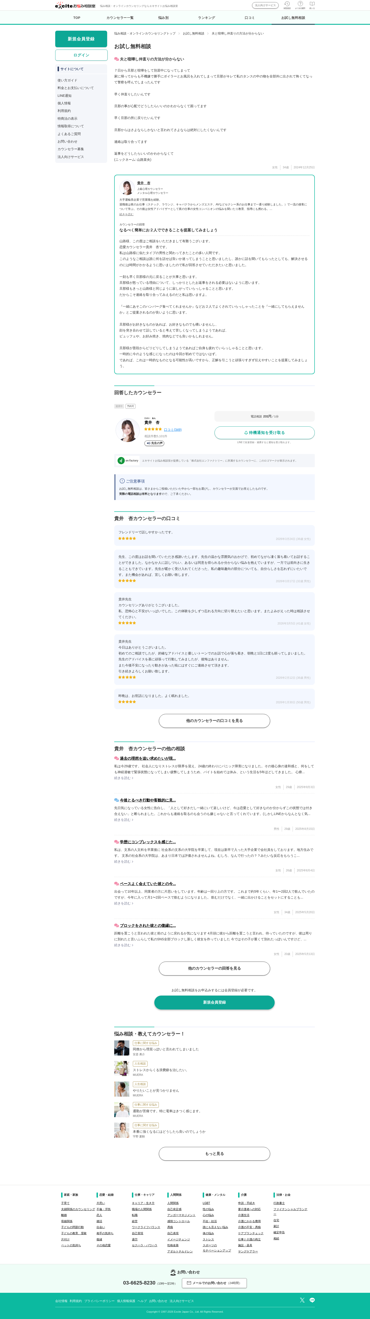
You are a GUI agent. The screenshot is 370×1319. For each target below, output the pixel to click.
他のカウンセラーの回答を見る (214, 968)
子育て (65, 1203)
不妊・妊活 (210, 1221)
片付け (65, 1239)
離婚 (64, 1215)
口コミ (250, 18)
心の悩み (208, 1215)
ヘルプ (142, 1301)
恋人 (99, 1215)
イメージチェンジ (178, 1239)
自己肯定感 (174, 1209)
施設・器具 (245, 1245)
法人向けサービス (265, 5)
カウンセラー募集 (71, 149)
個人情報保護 (126, 1301)
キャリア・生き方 (143, 1203)
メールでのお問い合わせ (214, 1283)
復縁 (99, 1239)
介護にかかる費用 (249, 1221)
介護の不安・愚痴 (249, 1227)
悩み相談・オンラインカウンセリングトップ (145, 33)
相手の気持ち (105, 1233)
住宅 (276, 1220)
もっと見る (214, 1154)
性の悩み (208, 1209)
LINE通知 (64, 96)
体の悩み (208, 1233)
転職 (135, 1215)
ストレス (208, 1239)
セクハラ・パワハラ (144, 1245)
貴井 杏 (143, 183)
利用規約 (64, 111)
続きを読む (126, 214)
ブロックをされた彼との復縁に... (148, 926)
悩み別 (163, 18)
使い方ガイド (67, 80)
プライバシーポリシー (99, 1301)
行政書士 (279, 1203)
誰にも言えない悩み (215, 1227)
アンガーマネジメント (181, 1215)
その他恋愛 (104, 1245)
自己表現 (173, 1233)
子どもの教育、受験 (74, 1233)
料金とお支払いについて (76, 88)
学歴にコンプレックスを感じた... (148, 842)
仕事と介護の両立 (249, 1239)
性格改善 (173, 1245)
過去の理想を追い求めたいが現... (148, 758)
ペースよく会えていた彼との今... (148, 884)
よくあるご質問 (69, 134)
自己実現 (137, 1233)
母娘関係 (66, 1221)
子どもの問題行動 (72, 1227)
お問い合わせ (67, 141)
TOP (76, 18)
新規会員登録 (214, 1002)
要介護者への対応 (249, 1209)
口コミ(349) (173, 430)
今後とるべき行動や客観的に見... (148, 800)
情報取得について (71, 126)
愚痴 (170, 1227)
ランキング (206, 18)
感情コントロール (178, 1221)
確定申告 (279, 1232)
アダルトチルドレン (180, 1251)
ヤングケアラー (248, 1251)
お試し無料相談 (293, 20)
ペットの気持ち (71, 1245)
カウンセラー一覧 (120, 18)
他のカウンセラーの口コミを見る (214, 721)
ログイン (81, 55)
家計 (276, 1226)
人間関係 (173, 1203)
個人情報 (64, 103)
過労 (135, 1239)
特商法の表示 (67, 118)
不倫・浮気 (104, 1209)
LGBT (206, 1203)
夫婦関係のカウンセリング (78, 1209)
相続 (276, 1238)
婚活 (99, 1221)
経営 (135, 1221)
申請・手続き (246, 1203)
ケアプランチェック (251, 1233)
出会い (101, 1227)
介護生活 (243, 1215)
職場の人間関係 (142, 1209)
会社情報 (61, 1301)
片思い (101, 1203)
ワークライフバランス (146, 1227)
